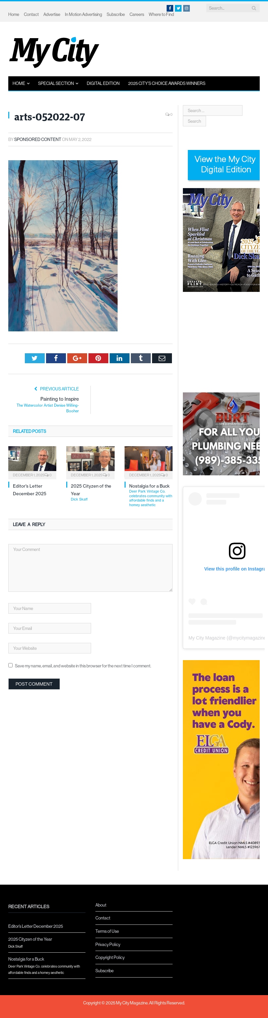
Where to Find (161, 14)
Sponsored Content (37, 139)
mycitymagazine (249, 638)
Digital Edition (103, 83)
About (100, 905)
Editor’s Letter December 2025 (35, 926)
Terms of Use (107, 931)
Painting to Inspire (47, 405)
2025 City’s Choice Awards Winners (166, 83)
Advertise (51, 14)
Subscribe (116, 14)
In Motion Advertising (83, 14)
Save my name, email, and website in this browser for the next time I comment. (83, 665)
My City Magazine (206, 638)
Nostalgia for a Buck (151, 495)
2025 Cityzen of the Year (46, 943)
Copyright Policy (110, 957)
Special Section (56, 83)
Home (13, 14)
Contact (31, 14)
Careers (137, 14)
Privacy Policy (107, 944)
